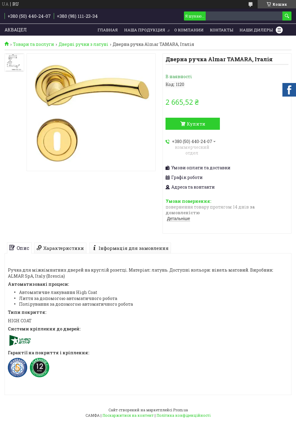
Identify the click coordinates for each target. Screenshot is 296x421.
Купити (196, 124)
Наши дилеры (256, 30)
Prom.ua (180, 409)
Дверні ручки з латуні (83, 44)
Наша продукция (144, 30)
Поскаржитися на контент (128, 415)
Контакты (221, 30)
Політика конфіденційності (183, 415)
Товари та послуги (33, 44)
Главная (108, 30)
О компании (189, 30)
